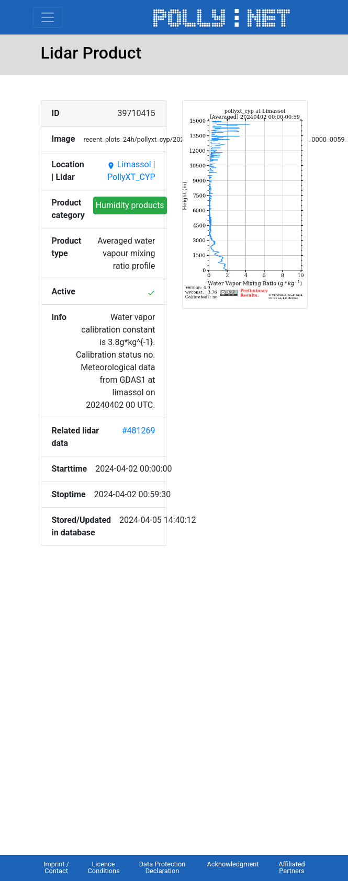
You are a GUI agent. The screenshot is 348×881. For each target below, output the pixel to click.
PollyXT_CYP (131, 177)
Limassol (129, 164)
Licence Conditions (104, 867)
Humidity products (130, 205)
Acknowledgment (233, 864)
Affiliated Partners (291, 867)
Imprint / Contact (56, 867)
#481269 (138, 431)
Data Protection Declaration (162, 867)
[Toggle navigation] (47, 17)
